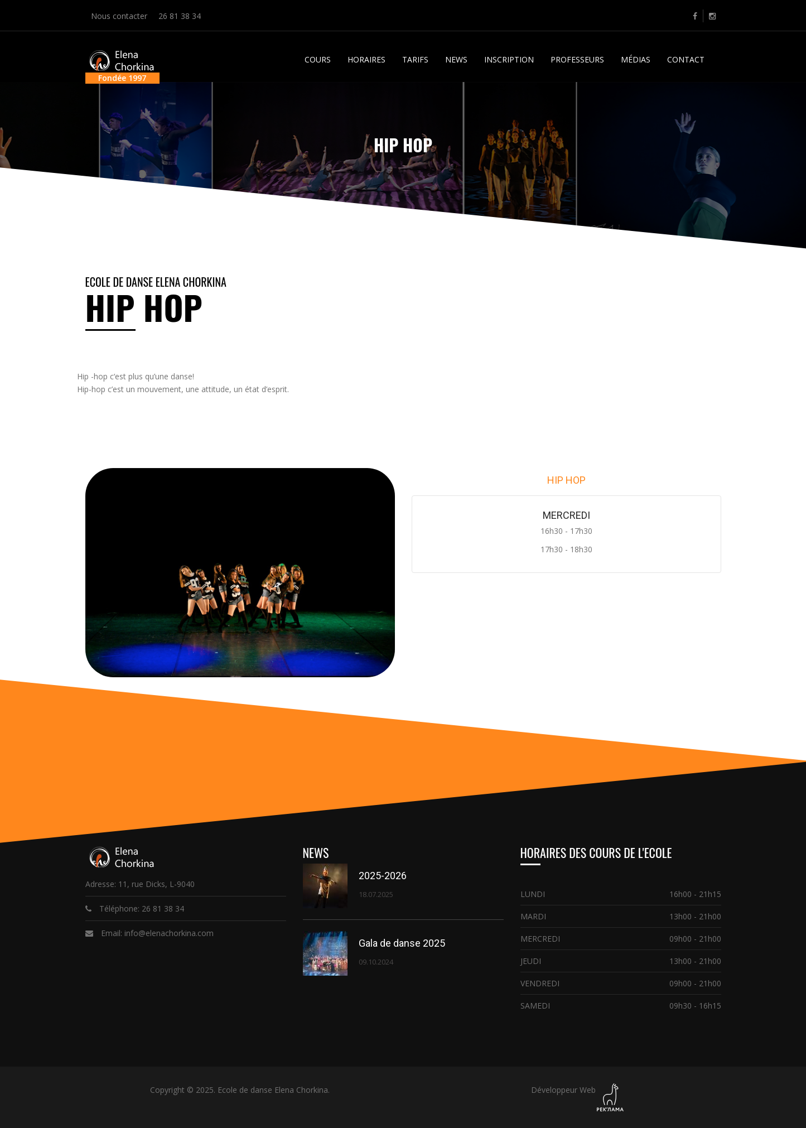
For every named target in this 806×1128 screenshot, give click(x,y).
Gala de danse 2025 (402, 943)
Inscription (509, 59)
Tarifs (415, 59)
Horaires (366, 59)
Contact (685, 59)
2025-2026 (383, 875)
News (456, 59)
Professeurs (577, 59)
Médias (635, 59)
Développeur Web (563, 1089)
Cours (318, 59)
